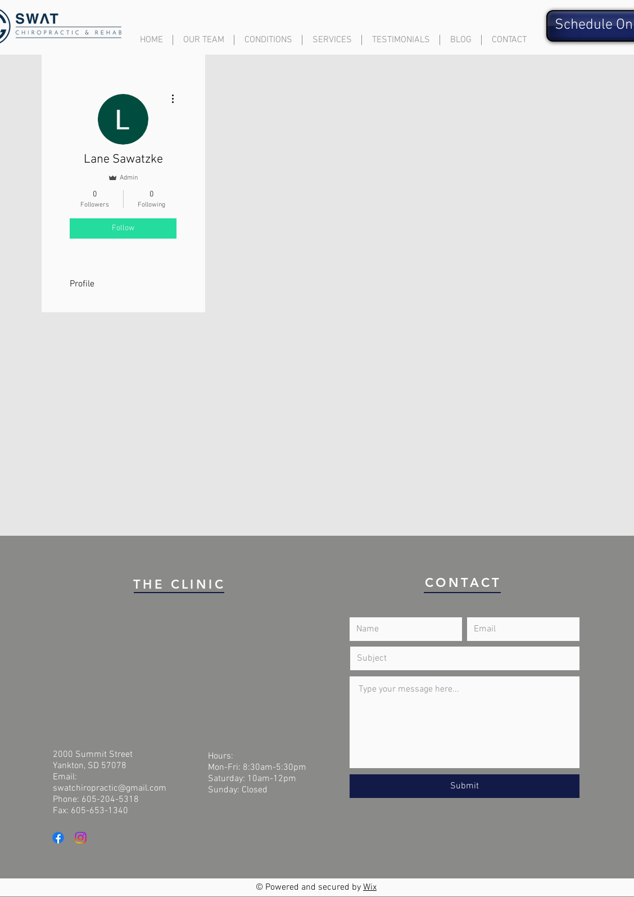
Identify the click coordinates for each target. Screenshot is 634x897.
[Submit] (464, 786)
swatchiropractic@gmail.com (109, 788)
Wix (370, 887)
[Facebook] (58, 837)
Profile (82, 284)
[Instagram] (80, 837)
